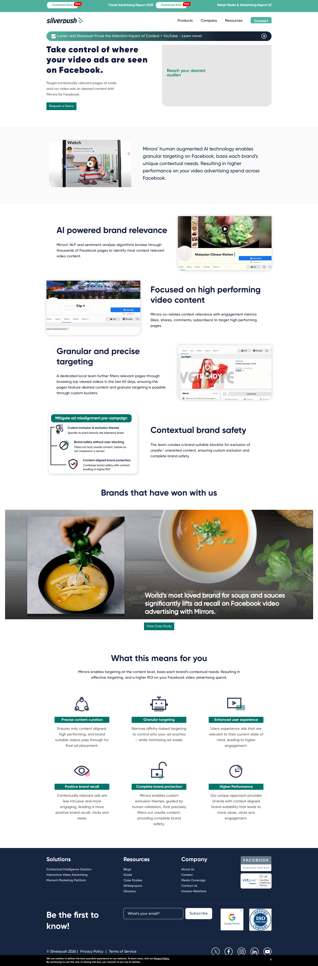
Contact (261, 21)
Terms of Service (122, 951)
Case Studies (133, 880)
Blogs (127, 869)
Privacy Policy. (161, 958)
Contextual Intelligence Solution (68, 869)
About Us (187, 869)
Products (185, 21)
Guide (128, 874)
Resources (234, 21)
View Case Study (159, 626)
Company (209, 21)
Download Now (68, 4)
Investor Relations (193, 891)
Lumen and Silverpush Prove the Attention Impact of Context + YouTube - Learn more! (127, 36)
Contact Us (189, 885)
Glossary (130, 891)
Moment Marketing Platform (66, 880)
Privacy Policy (91, 951)
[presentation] (152, 929)
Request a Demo (61, 106)
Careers (187, 874)
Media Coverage (193, 880)
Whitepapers (133, 885)
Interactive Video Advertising (67, 874)
